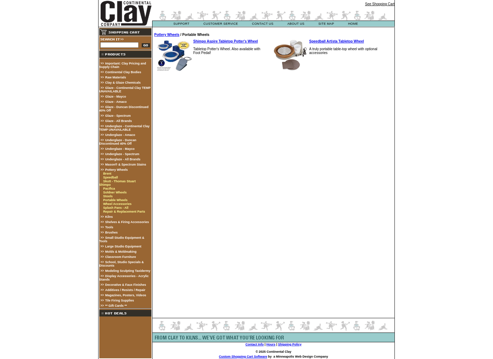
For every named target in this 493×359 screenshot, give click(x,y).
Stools (108, 196)
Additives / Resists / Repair (125, 290)
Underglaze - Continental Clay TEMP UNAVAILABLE (124, 127)
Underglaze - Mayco (120, 149)
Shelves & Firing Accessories (127, 222)
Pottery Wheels (116, 169)
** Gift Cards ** (116, 305)
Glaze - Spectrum (118, 115)
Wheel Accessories (117, 204)
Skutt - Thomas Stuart (119, 181)
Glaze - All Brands (118, 121)
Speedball (110, 177)
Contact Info (254, 344)
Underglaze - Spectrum (122, 154)
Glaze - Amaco (116, 102)
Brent (107, 173)
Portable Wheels (115, 200)
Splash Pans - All (115, 207)
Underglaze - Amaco (120, 135)
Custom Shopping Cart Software (243, 356)
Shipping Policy (290, 344)
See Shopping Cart (379, 4)
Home (353, 23)
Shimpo (105, 184)
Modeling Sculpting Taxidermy (127, 271)
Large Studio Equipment (123, 246)
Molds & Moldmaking (120, 251)
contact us (263, 23)
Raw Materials (115, 77)
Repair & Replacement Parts (124, 211)
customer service (220, 23)
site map (326, 23)
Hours (270, 344)
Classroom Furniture (120, 257)
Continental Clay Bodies (123, 72)
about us (295, 23)
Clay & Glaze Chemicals (123, 82)
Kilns (109, 217)
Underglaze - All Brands (122, 159)
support (181, 23)
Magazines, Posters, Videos (125, 295)
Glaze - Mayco (115, 96)
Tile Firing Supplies (119, 300)
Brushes (111, 232)
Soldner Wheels (115, 192)
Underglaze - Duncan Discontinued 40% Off (117, 141)
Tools (109, 227)
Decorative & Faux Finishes (125, 285)
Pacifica (109, 188)
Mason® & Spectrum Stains (125, 164)
